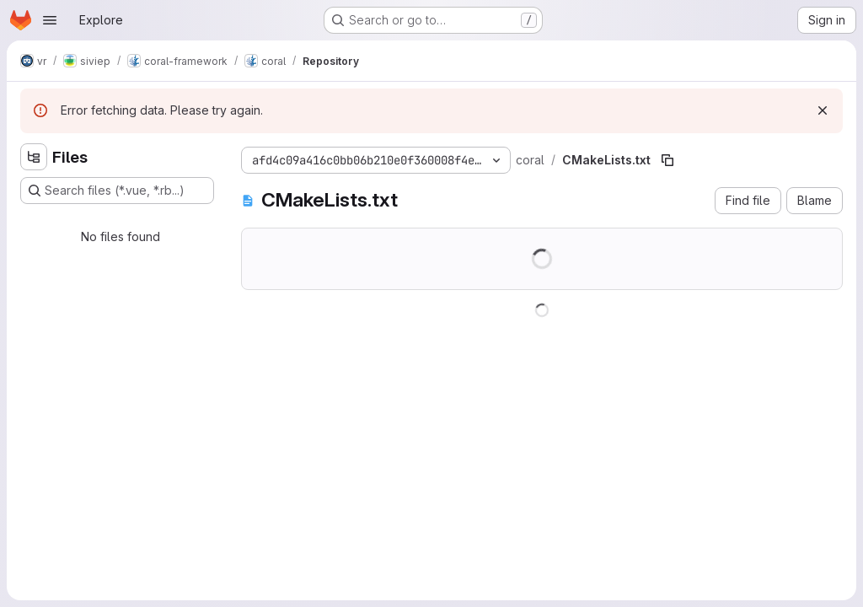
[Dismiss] (822, 110)
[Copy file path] (667, 160)
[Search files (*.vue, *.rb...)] (117, 190)
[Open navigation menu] (49, 20)
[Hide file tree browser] (33, 156)
